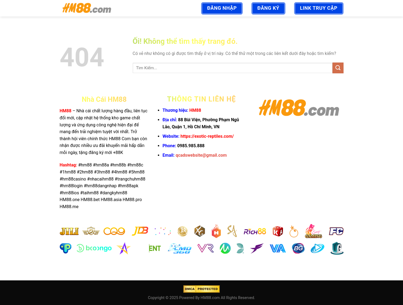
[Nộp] (337, 68)
